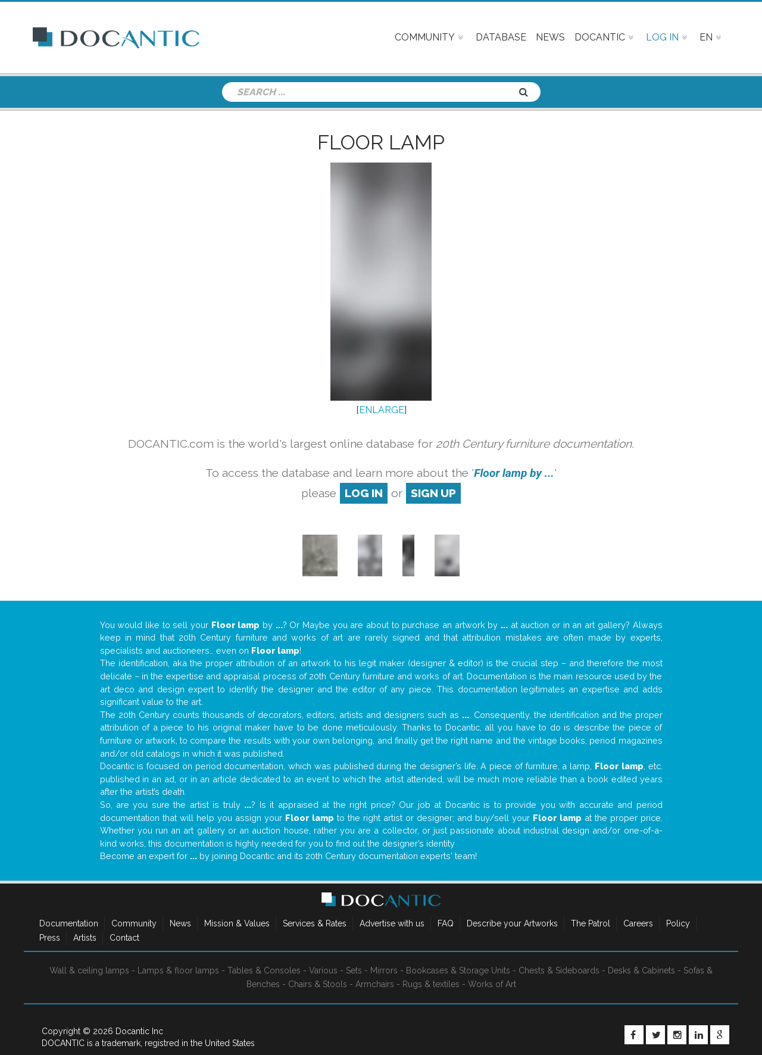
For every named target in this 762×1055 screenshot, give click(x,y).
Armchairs (374, 984)
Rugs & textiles (431, 984)
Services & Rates (314, 923)
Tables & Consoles (264, 970)
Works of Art (492, 984)
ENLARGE (381, 410)
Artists (84, 937)
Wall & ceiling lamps (89, 970)
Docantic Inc (139, 1031)
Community (134, 923)
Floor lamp (381, 142)
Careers (638, 923)
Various (323, 970)
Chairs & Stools (317, 984)
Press (49, 937)
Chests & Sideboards (559, 970)
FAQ (446, 923)
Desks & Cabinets (641, 970)
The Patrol (590, 923)
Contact (124, 937)
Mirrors (384, 970)
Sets (354, 970)
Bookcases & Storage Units (458, 970)
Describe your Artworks (512, 923)
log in (364, 493)
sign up (433, 493)
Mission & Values (237, 923)
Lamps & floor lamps (178, 970)
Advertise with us (392, 923)
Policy (678, 923)
